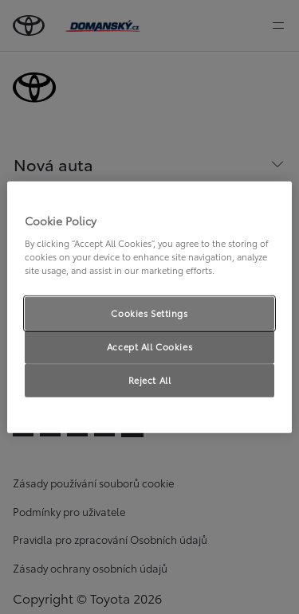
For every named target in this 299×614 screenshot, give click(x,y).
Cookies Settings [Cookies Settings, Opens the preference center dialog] (149, 313)
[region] (149, 307)
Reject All (149, 379)
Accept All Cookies (149, 346)
